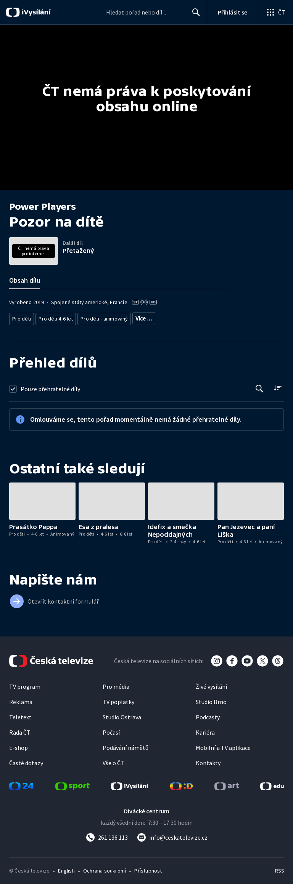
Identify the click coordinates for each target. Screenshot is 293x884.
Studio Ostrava (122, 714)
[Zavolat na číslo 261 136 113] (107, 834)
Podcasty (208, 714)
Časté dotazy (26, 760)
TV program (24, 684)
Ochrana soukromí (104, 868)
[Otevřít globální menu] (275, 12)
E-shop (18, 745)
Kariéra (205, 729)
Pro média (116, 684)
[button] (42, 498)
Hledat (194, 15)
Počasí (111, 729)
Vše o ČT (113, 760)
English (66, 868)
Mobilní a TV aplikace (223, 745)
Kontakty (208, 760)
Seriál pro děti (198, 317)
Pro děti (21, 317)
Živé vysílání (211, 684)
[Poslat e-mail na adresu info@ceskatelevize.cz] (172, 834)
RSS (279, 868)
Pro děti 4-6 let (53, 317)
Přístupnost (148, 868)
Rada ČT (20, 729)
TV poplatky (118, 699)
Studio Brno (211, 699)
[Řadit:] (277, 385)
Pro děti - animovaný (100, 317)
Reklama (20, 699)
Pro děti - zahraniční (153, 317)
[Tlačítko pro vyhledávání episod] (259, 386)
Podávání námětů (125, 745)
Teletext (20, 714)
